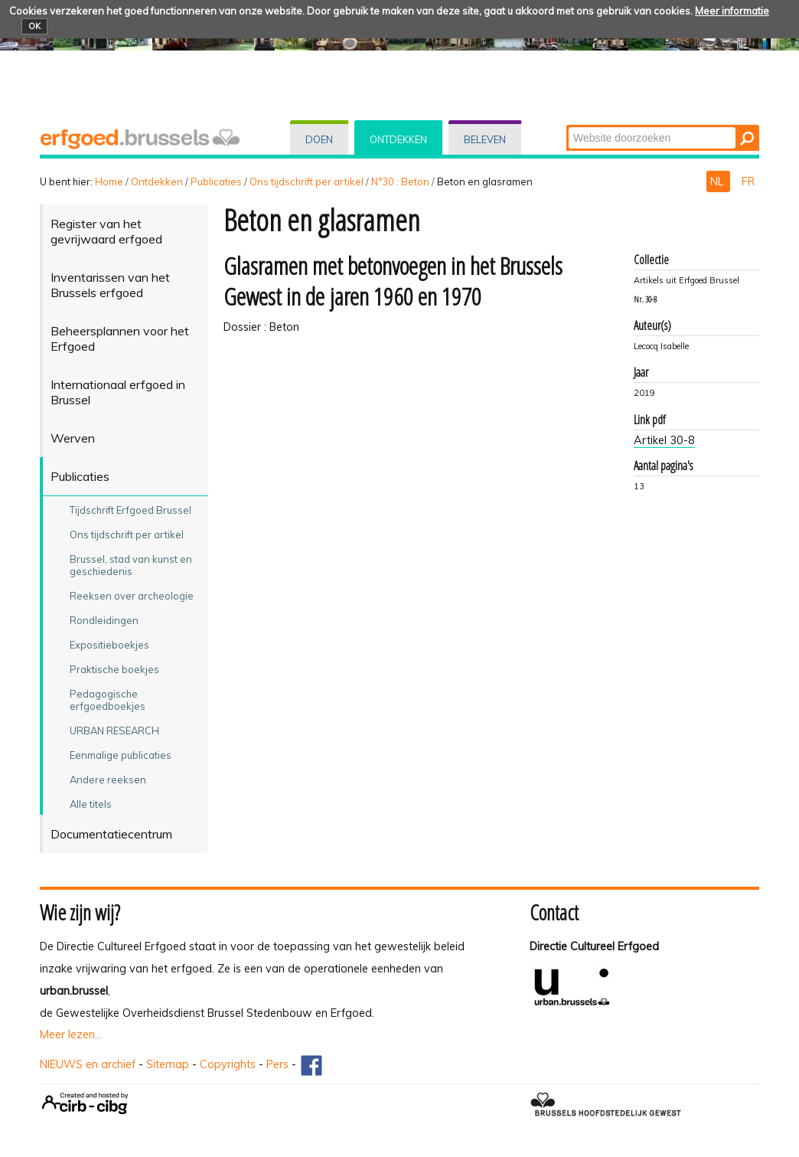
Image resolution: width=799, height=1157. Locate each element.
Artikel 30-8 (664, 440)
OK (34, 26)
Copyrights (228, 1064)
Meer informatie (732, 11)
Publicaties (216, 181)
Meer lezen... (71, 1034)
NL (718, 181)
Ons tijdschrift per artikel (306, 181)
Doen (319, 139)
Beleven (485, 139)
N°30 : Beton (400, 181)
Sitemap (167, 1064)
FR (748, 181)
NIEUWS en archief (87, 1064)
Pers (277, 1064)
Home (109, 181)
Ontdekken (398, 139)
